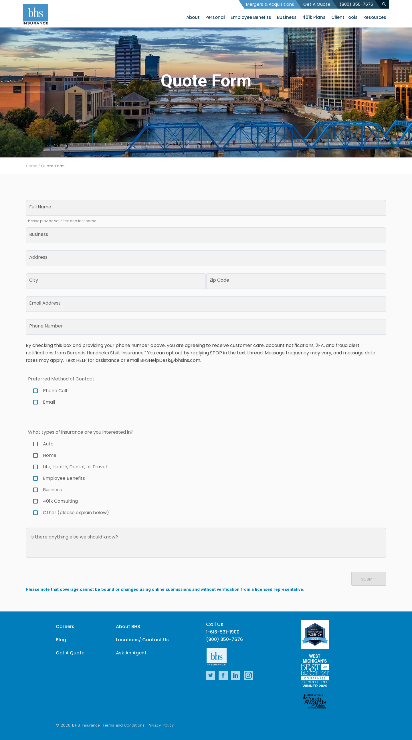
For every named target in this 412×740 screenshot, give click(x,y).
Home (31, 165)
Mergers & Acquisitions (270, 4)
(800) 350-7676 (356, 4)
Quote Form (53, 165)
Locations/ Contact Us (142, 639)
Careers (65, 626)
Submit (369, 579)
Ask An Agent (131, 653)
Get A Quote (316, 4)
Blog (61, 639)
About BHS (128, 626)
